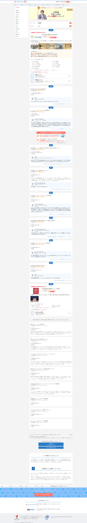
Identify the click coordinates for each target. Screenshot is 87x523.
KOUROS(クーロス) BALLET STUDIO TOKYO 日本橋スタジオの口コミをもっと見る (57, 164)
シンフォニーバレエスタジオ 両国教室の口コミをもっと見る (61, 128)
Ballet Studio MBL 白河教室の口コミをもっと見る (62, 280)
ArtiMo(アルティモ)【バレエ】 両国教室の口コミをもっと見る (60, 259)
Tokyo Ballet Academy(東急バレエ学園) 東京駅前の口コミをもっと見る (59, 236)
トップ (16, 4)
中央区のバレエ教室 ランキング (47, 4)
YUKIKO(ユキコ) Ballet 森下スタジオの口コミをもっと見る (61, 189)
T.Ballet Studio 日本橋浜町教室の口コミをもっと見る (62, 103)
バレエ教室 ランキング (23, 4)
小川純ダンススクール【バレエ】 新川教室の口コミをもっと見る (60, 214)
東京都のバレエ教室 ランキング (34, 4)
